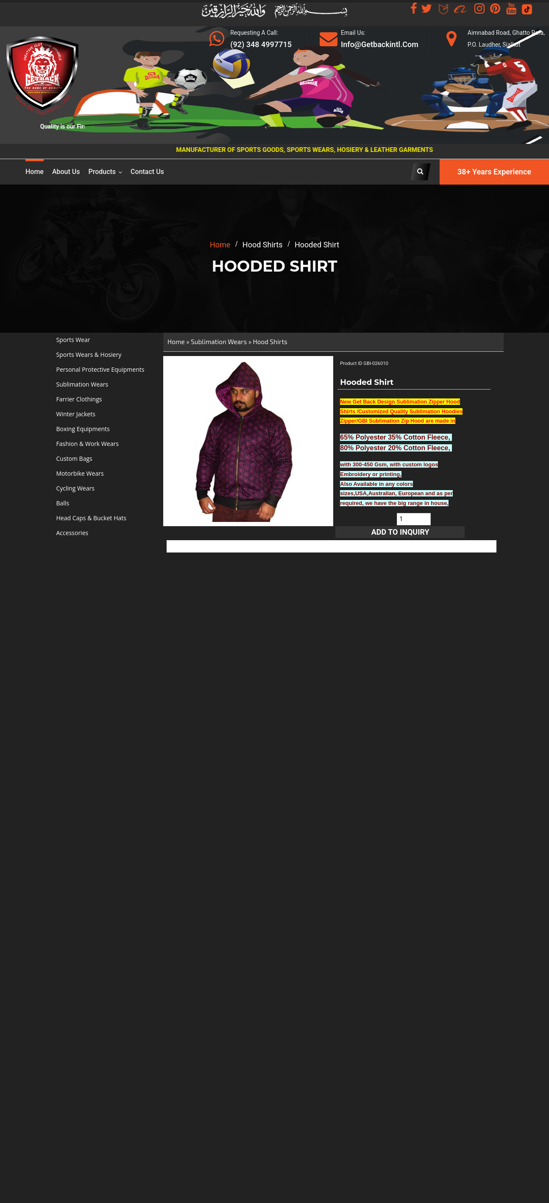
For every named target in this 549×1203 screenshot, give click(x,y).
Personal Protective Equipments (100, 369)
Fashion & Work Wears (87, 444)
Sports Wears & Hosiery (89, 355)
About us (66, 172)
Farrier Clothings (79, 399)
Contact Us (147, 172)
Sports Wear (73, 340)
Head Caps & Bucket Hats (91, 518)
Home (34, 172)
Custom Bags (74, 458)
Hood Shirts (270, 341)
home (220, 244)
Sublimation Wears (82, 384)
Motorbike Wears (80, 473)
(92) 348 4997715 (261, 44)
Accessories (72, 533)
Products (102, 172)
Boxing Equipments (83, 429)
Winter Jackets (75, 414)
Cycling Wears (75, 488)
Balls (63, 503)
